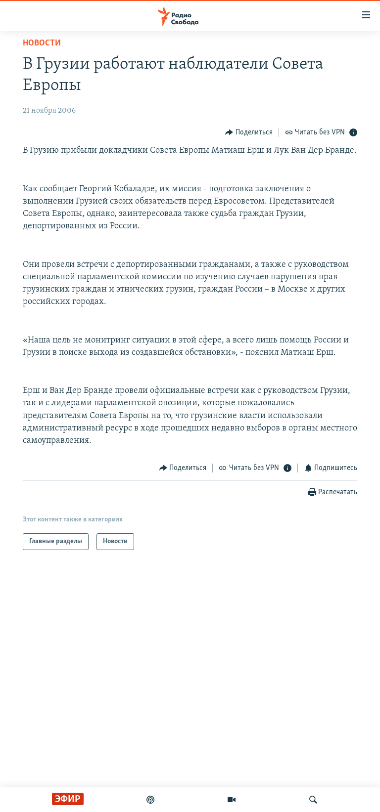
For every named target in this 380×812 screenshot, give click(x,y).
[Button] (249, 132)
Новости (42, 43)
